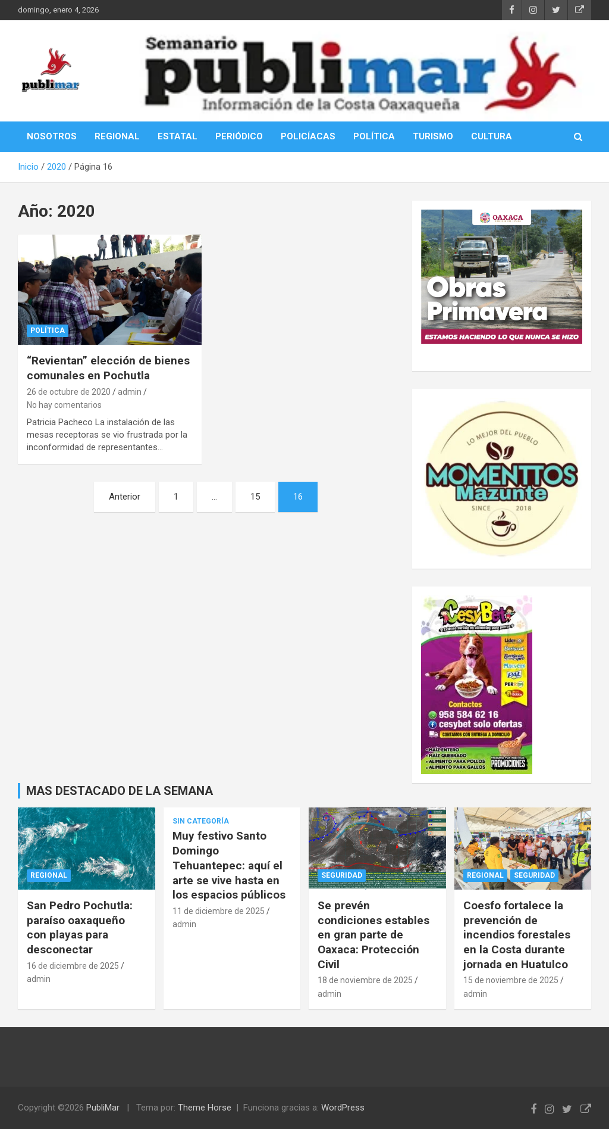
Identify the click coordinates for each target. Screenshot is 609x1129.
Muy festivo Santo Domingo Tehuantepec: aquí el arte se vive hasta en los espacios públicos (228, 865)
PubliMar (103, 1107)
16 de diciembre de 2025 (73, 966)
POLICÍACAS (308, 136)
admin (130, 392)
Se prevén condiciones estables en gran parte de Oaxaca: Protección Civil (373, 935)
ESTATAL (177, 136)
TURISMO (433, 136)
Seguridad (341, 875)
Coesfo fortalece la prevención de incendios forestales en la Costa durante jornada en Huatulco (516, 935)
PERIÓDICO (239, 136)
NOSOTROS (52, 136)
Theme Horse (204, 1107)
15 (255, 496)
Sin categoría (200, 821)
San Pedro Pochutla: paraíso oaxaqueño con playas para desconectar (80, 927)
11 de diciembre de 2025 (218, 911)
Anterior (124, 496)
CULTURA (491, 136)
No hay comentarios (64, 405)
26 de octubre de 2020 (69, 392)
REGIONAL (117, 136)
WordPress (343, 1107)
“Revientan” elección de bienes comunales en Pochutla (108, 368)
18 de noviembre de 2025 (365, 980)
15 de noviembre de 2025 (510, 980)
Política (47, 330)
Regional (48, 875)
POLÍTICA (374, 136)
